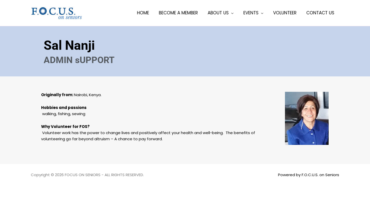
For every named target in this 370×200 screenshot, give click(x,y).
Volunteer (286, 13)
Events (253, 13)
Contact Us (321, 13)
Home (149, 13)
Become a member (182, 13)
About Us (221, 13)
